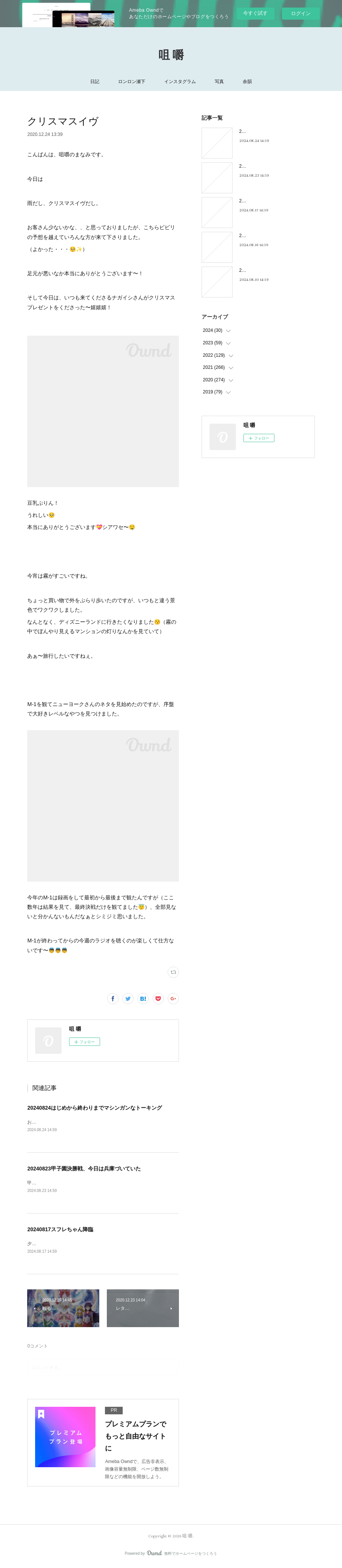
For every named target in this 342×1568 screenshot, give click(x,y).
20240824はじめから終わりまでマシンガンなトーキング (94, 1108)
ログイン (301, 13)
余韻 (247, 81)
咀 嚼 (171, 55)
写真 (219, 81)
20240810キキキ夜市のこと (267, 270)
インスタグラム (180, 81)
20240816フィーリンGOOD (267, 235)
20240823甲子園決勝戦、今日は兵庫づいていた (83, 1169)
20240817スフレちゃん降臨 (60, 1230)
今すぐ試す (255, 13)
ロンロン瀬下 (131, 81)
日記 (94, 81)
